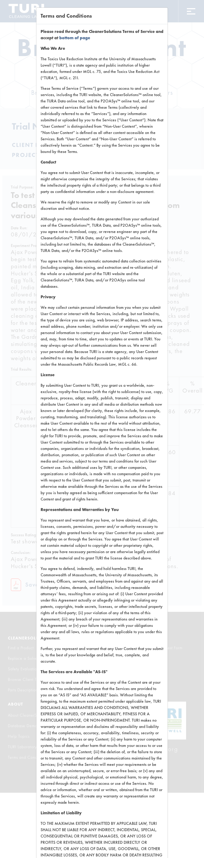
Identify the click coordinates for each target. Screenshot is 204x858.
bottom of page (74, 38)
